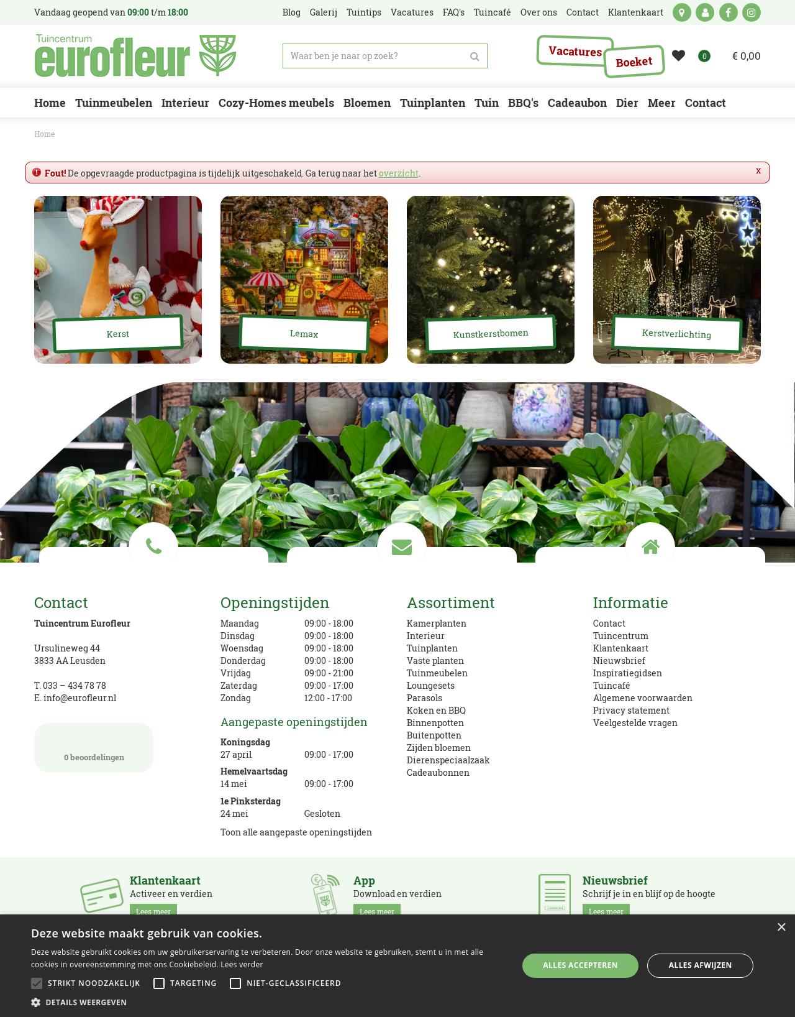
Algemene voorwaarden (643, 698)
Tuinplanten (432, 648)
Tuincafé (611, 685)
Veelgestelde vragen (635, 723)
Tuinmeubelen (437, 673)
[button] (267, 1002)
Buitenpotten (434, 735)
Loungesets (431, 685)
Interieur (426, 636)
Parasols (424, 698)
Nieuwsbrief (619, 660)
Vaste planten (435, 660)
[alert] (397, 965)
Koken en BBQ (436, 710)
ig (751, 12)
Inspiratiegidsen (627, 673)
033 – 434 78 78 (74, 685)
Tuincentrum (620, 636)
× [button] (781, 927)
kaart (682, 12)
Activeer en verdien (171, 896)
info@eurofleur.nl (79, 698)
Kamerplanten (436, 623)
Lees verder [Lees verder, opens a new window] (241, 964)
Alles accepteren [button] (580, 965)
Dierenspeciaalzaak (448, 760)
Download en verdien (397, 896)
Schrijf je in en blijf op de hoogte (649, 896)
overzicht (399, 173)
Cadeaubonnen (438, 772)
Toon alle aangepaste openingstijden (296, 832)
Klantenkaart (620, 648)
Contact (609, 623)
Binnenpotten (435, 723)
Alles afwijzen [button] (700, 965)
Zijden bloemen (439, 747)
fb (728, 12)
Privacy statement (631, 710)
